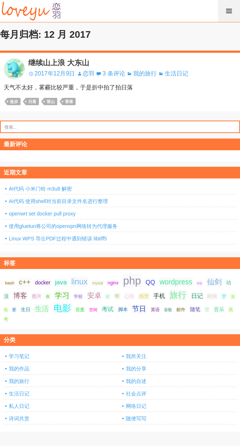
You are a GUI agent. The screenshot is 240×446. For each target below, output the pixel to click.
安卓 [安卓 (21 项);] (94, 295)
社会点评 (136, 394)
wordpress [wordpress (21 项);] (176, 282)
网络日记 (136, 406)
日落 (32, 101)
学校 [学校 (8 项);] (78, 296)
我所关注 (136, 356)
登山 (51, 101)
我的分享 (136, 369)
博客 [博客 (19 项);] (20, 295)
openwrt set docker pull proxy (42, 214)
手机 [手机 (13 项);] (159, 296)
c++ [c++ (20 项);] (24, 282)
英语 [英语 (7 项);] (155, 309)
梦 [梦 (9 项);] (224, 296)
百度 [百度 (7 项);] (80, 309)
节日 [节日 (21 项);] (139, 309)
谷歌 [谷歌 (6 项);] (168, 309)
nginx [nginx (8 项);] (113, 282)
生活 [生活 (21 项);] (42, 309)
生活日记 (176, 73)
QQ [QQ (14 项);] (150, 282)
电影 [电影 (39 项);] (62, 308)
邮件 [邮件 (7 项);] (181, 309)
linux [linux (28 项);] (79, 281)
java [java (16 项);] (61, 282)
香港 (69, 101)
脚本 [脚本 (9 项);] (123, 309)
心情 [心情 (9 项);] (129, 296)
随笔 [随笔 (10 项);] (195, 309)
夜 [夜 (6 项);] (48, 296)
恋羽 (88, 73)
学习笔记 (19, 356)
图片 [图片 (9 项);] (36, 296)
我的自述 (136, 381)
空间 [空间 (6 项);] (93, 309)
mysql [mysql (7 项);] (97, 283)
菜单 (229, 11)
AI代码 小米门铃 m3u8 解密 (40, 189)
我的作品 (19, 369)
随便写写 (136, 418)
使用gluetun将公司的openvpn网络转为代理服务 (63, 226)
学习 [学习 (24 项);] (62, 295)
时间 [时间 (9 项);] (212, 296)
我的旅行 (145, 73)
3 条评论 (113, 73)
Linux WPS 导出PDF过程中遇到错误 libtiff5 (58, 239)
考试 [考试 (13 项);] (107, 309)
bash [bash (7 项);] (9, 283)
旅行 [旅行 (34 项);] (178, 295)
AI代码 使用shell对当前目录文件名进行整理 (58, 201)
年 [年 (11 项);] (117, 296)
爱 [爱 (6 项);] (14, 309)
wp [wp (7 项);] (199, 283)
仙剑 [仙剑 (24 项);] (214, 282)
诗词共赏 (19, 418)
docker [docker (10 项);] (43, 282)
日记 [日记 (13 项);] (197, 296)
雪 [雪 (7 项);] (207, 309)
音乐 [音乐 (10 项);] (219, 309)
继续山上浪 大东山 (58, 63)
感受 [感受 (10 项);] (144, 296)
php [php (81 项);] (132, 280)
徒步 (14, 101)
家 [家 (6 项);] (108, 296)
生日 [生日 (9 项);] (25, 309)
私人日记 (19, 406)
